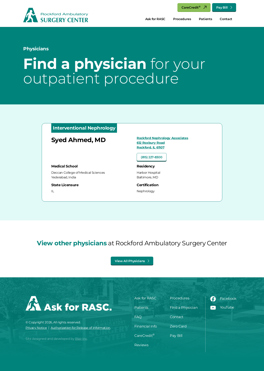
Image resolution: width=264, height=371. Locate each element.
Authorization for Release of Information (80, 328)
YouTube (222, 307)
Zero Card (178, 326)
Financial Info (145, 326)
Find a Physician (184, 307)
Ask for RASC (155, 19)
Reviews (141, 345)
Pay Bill (224, 7)
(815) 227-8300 (151, 157)
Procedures (182, 19)
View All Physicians (132, 261)
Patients (205, 19)
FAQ (138, 317)
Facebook (223, 298)
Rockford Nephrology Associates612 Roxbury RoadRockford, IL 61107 (162, 142)
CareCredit (194, 7)
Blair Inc (81, 339)
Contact (226, 19)
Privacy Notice (36, 328)
